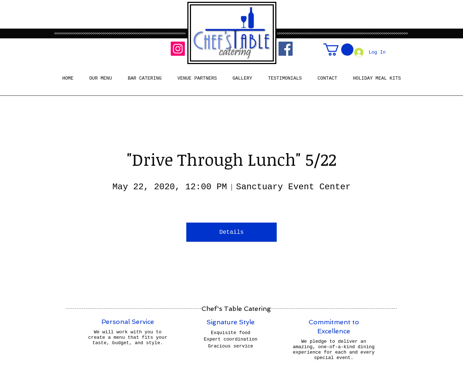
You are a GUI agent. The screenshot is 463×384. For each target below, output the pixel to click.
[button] (338, 49)
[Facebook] (286, 49)
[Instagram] (178, 49)
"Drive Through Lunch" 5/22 (231, 159)
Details (231, 232)
